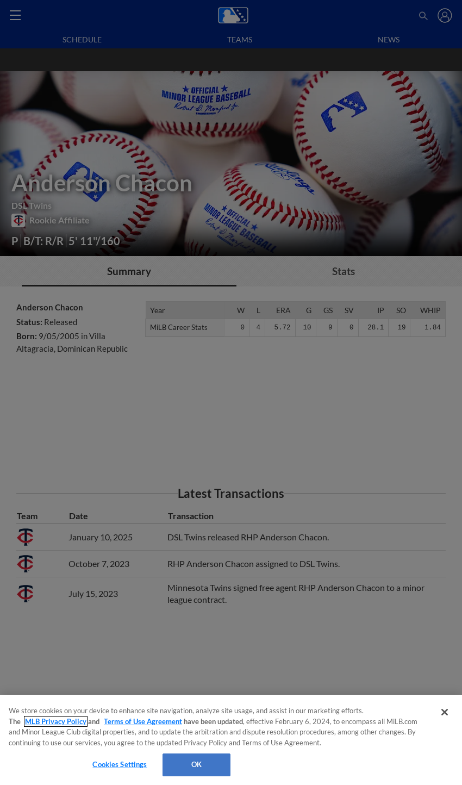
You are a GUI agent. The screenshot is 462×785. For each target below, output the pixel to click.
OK (196, 764)
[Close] (445, 712)
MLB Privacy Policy (55, 721)
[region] (231, 740)
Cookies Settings (119, 764)
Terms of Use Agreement (143, 721)
